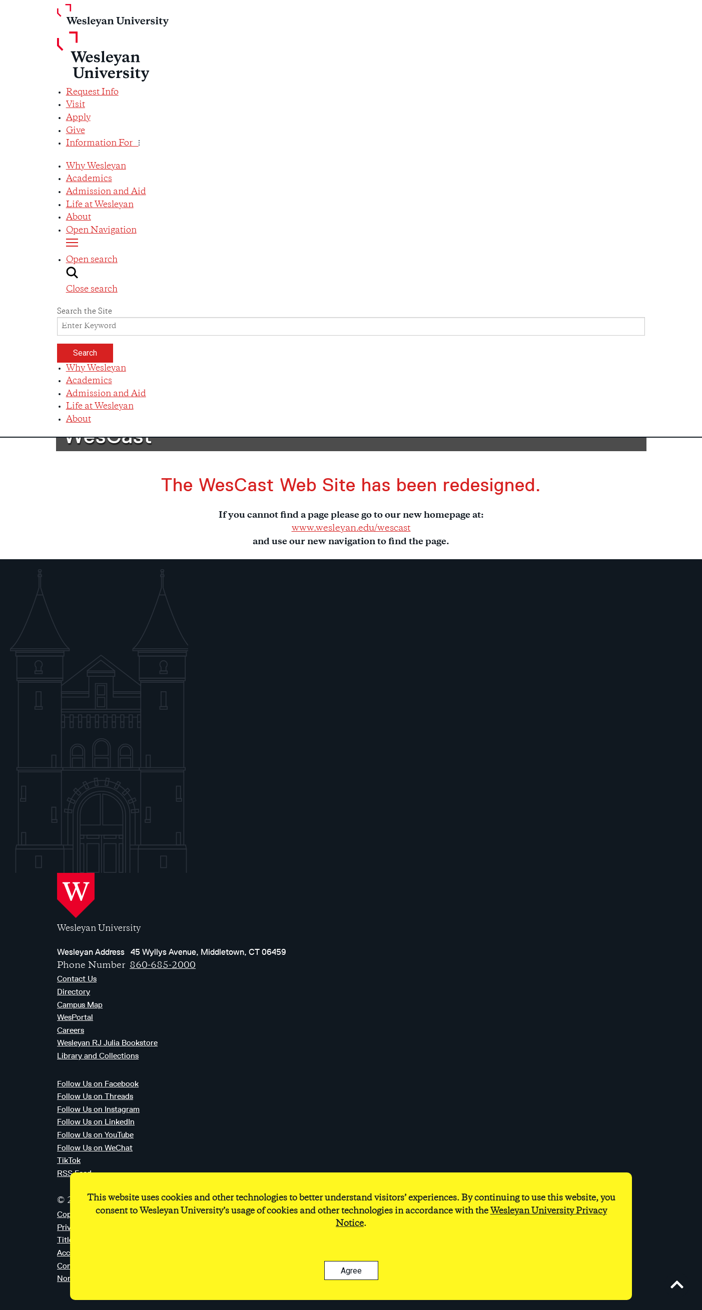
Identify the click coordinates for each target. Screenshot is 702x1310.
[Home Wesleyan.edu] (351, 45)
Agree (351, 1270)
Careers (70, 1030)
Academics (89, 179)
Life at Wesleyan (100, 205)
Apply (78, 118)
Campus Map (80, 1004)
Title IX (69, 1239)
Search (85, 353)
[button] (355, 275)
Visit (75, 105)
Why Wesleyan (96, 167)
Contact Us (77, 978)
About (78, 218)
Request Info (92, 93)
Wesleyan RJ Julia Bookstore (107, 1042)
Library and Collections (98, 1055)
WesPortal (75, 1017)
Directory (73, 991)
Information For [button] (103, 144)
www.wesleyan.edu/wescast (351, 528)
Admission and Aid (106, 192)
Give (75, 131)
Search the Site (84, 312)
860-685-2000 (163, 965)
